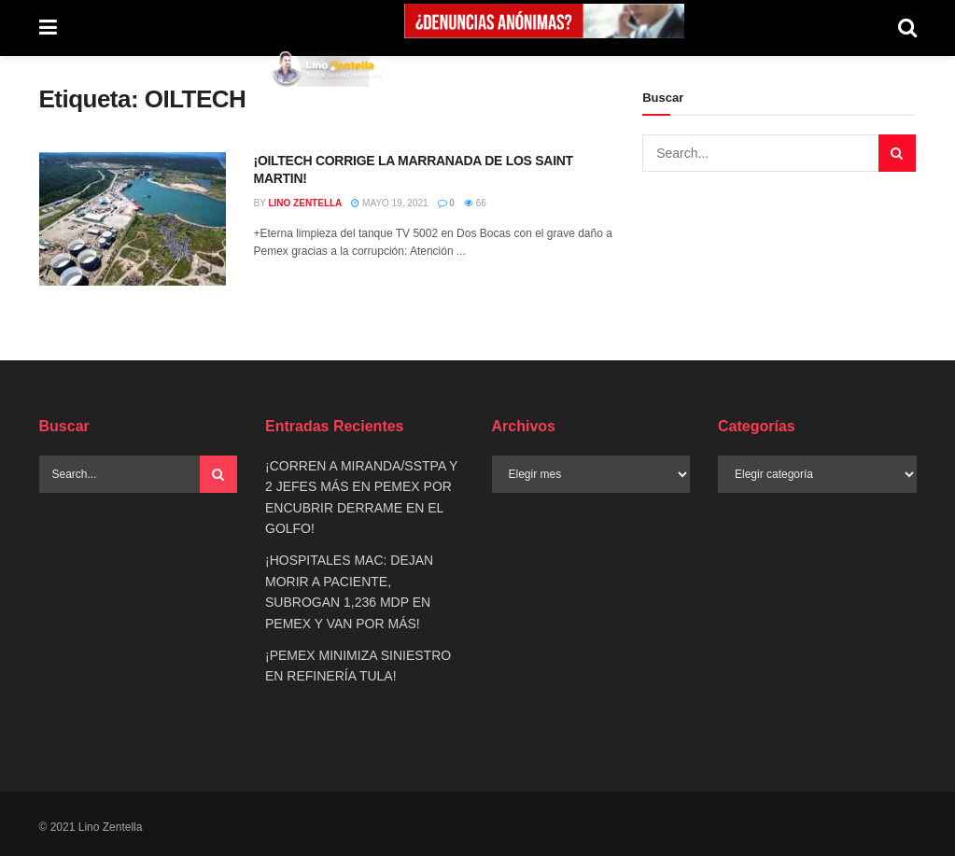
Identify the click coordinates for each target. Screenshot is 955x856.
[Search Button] (907, 28)
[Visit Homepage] (328, 68)
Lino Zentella (305, 203)
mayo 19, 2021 (389, 203)
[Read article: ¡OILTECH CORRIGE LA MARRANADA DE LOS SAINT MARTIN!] (132, 219)
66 (475, 203)
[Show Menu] (48, 28)
